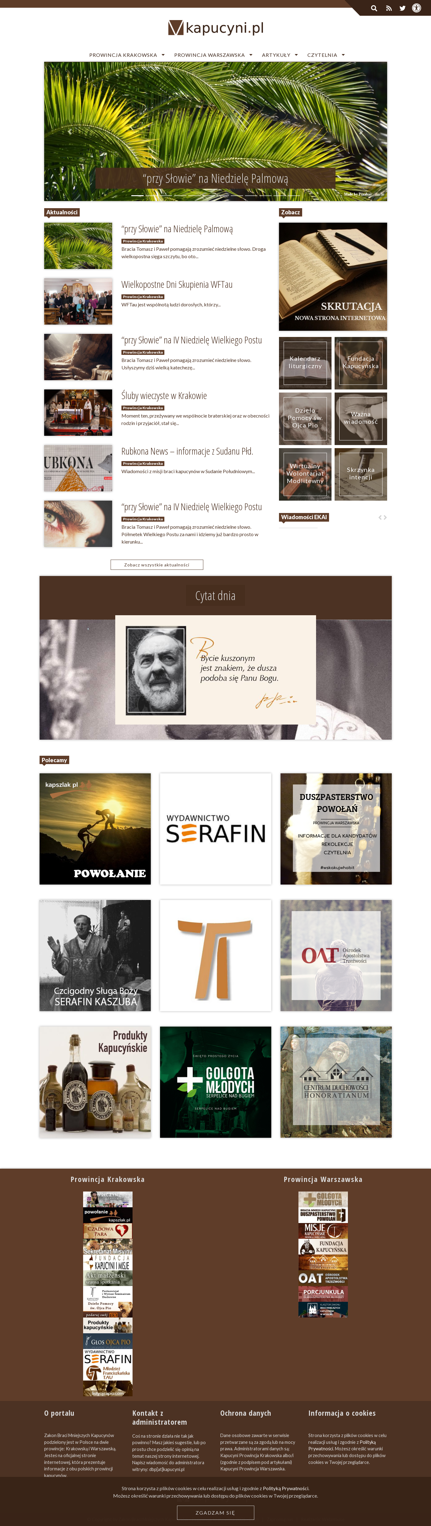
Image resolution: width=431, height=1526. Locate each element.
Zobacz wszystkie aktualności (156, 564)
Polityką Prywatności (285, 1488)
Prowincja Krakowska (123, 55)
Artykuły (276, 55)
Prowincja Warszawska (209, 55)
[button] (70, 131)
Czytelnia (322, 55)
